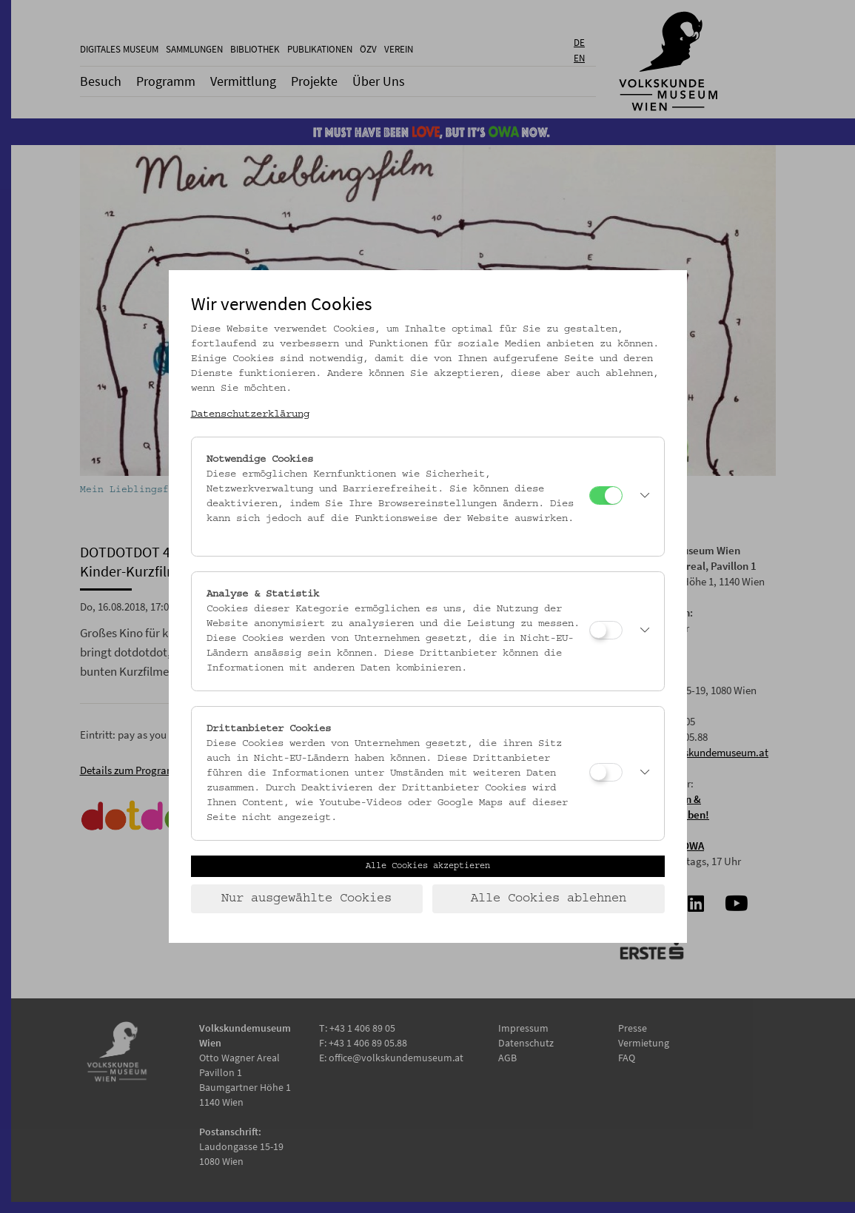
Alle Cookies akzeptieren (428, 866)
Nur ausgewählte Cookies (306, 898)
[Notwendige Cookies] (606, 495)
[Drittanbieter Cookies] (606, 772)
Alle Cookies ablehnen (548, 898)
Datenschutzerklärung (250, 414)
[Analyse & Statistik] (606, 630)
